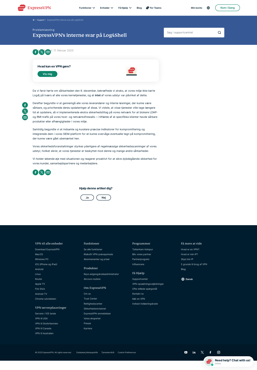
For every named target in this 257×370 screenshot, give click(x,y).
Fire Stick (40, 291)
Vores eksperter (92, 320)
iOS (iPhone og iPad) (46, 266)
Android (39, 271)
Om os (87, 296)
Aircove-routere (92, 281)
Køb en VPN (138, 301)
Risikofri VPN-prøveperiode (98, 256)
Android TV (41, 296)
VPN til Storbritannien (46, 325)
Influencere (138, 266)
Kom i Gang (227, 8)
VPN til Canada (43, 330)
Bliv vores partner (141, 256)
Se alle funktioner (93, 251)
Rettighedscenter (93, 306)
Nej (104, 199)
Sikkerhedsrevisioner (95, 310)
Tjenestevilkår (107, 354)
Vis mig (47, 75)
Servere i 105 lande (45, 315)
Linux (38, 276)
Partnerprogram (140, 261)
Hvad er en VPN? (190, 251)
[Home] (35, 20)
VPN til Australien (44, 335)
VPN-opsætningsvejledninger (148, 286)
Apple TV (40, 286)
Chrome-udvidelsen (45, 301)
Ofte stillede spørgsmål (144, 291)
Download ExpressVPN (47, 251)
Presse (87, 325)
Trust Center (90, 300)
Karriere (88, 330)
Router (38, 281)
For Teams (155, 8)
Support (40, 20)
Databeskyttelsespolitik (87, 354)
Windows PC (42, 261)
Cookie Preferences (127, 354)
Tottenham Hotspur (142, 251)
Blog (139, 8)
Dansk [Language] (189, 281)
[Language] (210, 8)
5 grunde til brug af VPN (194, 266)
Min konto (196, 8)
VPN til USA (41, 320)
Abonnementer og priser (97, 261)
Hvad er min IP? (189, 256)
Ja (87, 199)
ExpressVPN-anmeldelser (97, 315)
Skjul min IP (187, 261)
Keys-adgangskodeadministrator (101, 276)
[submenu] (93, 8)
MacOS (39, 256)
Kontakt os (138, 296)
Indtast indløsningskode (145, 306)
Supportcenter (140, 281)
